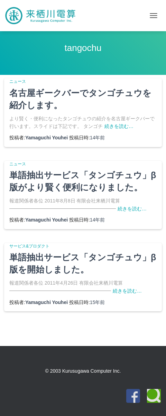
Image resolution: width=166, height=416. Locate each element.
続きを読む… (118, 126)
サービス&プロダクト (29, 246)
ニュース (17, 81)
